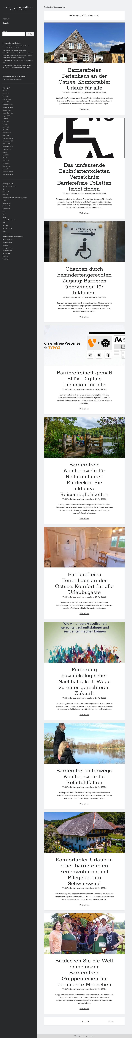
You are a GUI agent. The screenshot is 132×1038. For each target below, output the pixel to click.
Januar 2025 (6, 135)
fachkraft (5, 195)
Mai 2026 (5, 90)
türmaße (5, 245)
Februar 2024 (7, 166)
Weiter (110, 1021)
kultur (4, 217)
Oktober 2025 (7, 110)
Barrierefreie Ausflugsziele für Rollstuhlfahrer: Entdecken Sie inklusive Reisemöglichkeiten (84, 437)
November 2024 (8, 141)
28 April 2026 (100, 597)
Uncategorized (7, 250)
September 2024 (8, 146)
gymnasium (6, 209)
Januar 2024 (6, 169)
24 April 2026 (100, 989)
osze (4, 231)
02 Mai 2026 (101, 193)
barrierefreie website (9, 186)
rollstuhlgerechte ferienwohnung (13, 236)
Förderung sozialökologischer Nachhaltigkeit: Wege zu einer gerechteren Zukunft (84, 642)
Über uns (6, 19)
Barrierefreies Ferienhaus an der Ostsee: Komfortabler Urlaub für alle (84, 42)
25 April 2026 (100, 888)
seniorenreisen (7, 239)
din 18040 (6, 192)
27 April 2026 (100, 698)
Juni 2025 (6, 121)
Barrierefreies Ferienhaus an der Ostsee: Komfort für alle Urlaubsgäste (84, 547)
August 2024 (6, 149)
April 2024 (6, 160)
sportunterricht (7, 242)
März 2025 (6, 130)
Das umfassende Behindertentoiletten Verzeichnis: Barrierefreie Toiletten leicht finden (84, 138)
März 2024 (6, 163)
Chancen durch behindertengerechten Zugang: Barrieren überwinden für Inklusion (84, 241)
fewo (4, 200)
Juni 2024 (6, 155)
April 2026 (6, 93)
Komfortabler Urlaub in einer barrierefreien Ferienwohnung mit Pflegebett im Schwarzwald (84, 832)
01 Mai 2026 (101, 297)
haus (4, 211)
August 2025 (6, 116)
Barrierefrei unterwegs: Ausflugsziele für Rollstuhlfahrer (84, 743)
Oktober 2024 (7, 144)
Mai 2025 (5, 124)
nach (4, 222)
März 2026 (6, 96)
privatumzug (6, 234)
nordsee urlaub (7, 228)
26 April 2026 (100, 787)
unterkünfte (6, 253)
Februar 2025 (7, 132)
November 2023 (8, 174)
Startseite (48, 7)
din (4, 189)
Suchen (5, 31)
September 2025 (8, 113)
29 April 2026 (100, 499)
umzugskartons (7, 248)
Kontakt (5, 23)
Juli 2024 (5, 152)
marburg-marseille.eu (18, 7)
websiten (5, 256)
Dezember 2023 (8, 172)
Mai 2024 (5, 158)
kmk (4, 214)
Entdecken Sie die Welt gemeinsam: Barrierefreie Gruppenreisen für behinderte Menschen (84, 933)
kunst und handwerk (9, 220)
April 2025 (6, 127)
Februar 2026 (7, 99)
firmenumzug (7, 203)
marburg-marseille (85, 92)
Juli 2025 (5, 118)
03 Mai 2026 (101, 92)
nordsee (5, 225)
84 (88, 1021)
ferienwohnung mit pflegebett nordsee (15, 197)
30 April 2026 (100, 389)
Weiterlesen (84, 109)
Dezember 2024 (8, 138)
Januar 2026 (6, 102)
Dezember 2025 (8, 104)
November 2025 (8, 107)
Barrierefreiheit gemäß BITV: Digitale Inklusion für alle (84, 345)
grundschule (6, 206)
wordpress (6, 259)
